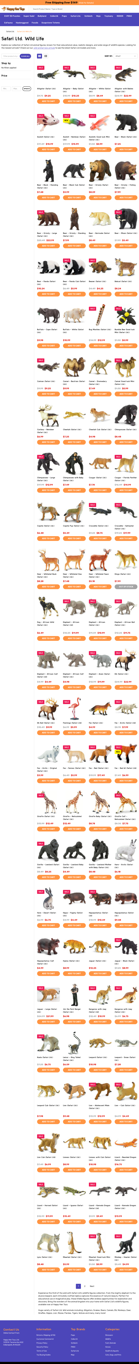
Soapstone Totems (51, 23)
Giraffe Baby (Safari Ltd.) (100, 816)
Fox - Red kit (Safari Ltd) (125, 768)
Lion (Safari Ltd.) (70, 1105)
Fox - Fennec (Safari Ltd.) (74, 768)
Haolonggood (22, 23)
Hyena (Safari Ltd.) (71, 961)
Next (94, 1286)
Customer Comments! (45, 1339)
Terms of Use (42, 1351)
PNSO (129, 16)
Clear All (25, 56)
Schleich (88, 16)
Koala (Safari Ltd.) (45, 1057)
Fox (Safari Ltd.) (96, 723)
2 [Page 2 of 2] (84, 1286)
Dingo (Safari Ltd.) (123, 574)
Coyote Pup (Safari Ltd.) (73, 526)
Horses (108, 1347)
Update (27, 89)
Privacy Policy (42, 1343)
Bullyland (42, 16)
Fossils (35, 23)
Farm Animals (110, 1343)
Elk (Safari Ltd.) (121, 674)
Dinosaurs (109, 1335)
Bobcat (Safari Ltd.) (123, 281)
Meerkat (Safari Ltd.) (72, 1257)
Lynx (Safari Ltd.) (44, 1257)
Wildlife (108, 1339)
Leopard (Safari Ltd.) (98, 1057)
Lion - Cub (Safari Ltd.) (125, 1105)
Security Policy (42, 1347)
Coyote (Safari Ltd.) (45, 526)
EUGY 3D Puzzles (12, 16)
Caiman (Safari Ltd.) (46, 381)
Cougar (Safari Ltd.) (98, 478)
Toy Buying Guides (44, 1355)
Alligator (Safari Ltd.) (46, 89)
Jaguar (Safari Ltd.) (97, 961)
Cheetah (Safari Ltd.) (72, 429)
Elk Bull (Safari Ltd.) (46, 723)
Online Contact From (11, 1333)
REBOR (120, 16)
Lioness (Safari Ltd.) (71, 1157)
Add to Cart (48, 101)
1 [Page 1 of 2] (78, 1286)
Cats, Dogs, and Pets (113, 1355)
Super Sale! (29, 16)
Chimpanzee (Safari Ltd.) (126, 429)
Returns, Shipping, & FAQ (46, 1335)
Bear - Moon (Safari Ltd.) (126, 233)
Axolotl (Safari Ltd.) (45, 137)
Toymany (108, 16)
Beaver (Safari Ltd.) (97, 281)
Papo (64, 16)
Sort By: (109, 56)
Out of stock (126, 587)
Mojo (98, 16)
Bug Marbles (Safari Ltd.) (100, 329)
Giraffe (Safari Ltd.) (46, 816)
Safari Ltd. (76, 16)
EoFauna (8, 23)
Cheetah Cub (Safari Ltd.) (100, 429)
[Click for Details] (86, 3)
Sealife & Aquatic (112, 1351)
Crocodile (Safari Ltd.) (98, 526)
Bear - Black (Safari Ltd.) (126, 137)
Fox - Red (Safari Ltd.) (98, 768)
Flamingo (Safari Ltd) (72, 723)
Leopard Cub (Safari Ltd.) (48, 1105)
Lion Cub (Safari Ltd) (46, 1157)
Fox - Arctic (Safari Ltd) (125, 723)
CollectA (54, 16)
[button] (16, 76)
